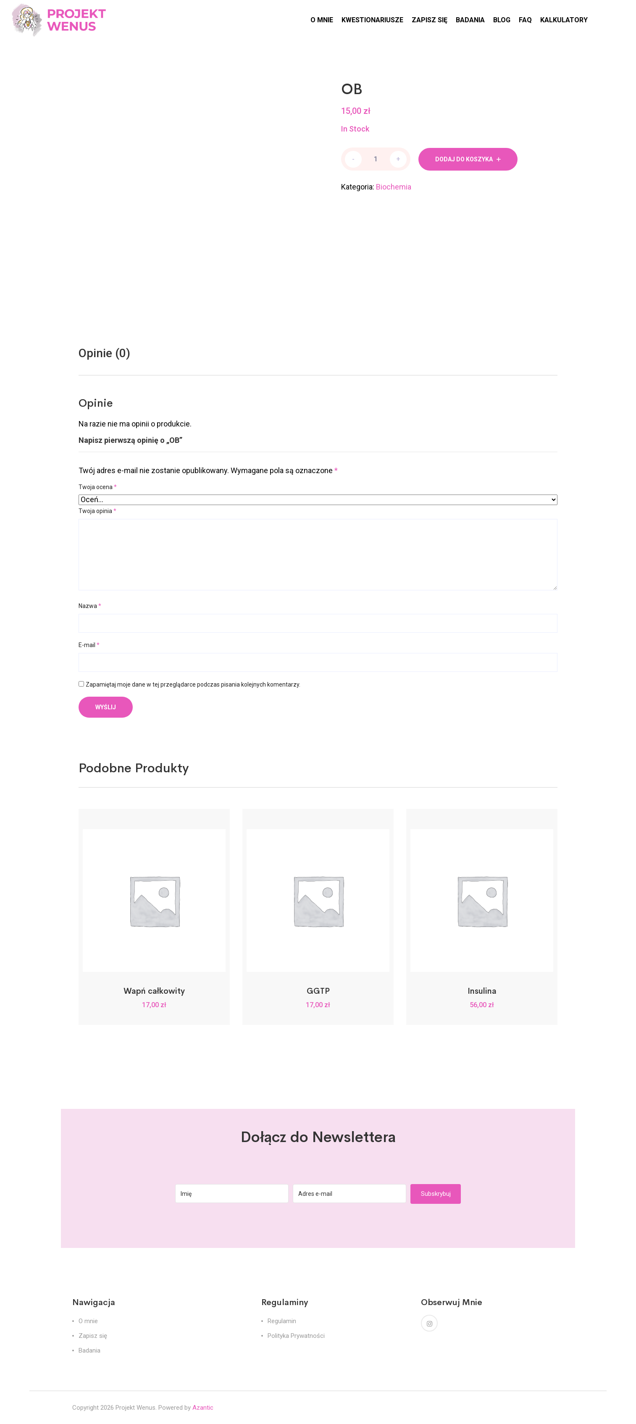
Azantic (202, 1407)
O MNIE (321, 20)
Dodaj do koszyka (464, 159)
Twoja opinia (97, 511)
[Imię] (232, 1193)
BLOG (501, 20)
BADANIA (470, 20)
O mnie (88, 1321)
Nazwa (90, 606)
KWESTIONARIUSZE (372, 20)
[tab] (104, 353)
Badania (89, 1350)
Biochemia (393, 186)
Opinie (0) (104, 353)
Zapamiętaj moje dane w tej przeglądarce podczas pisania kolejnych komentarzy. (193, 684)
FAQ (525, 20)
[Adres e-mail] (349, 1193)
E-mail (89, 645)
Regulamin (282, 1321)
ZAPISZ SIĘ (429, 20)
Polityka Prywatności (296, 1336)
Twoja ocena (98, 487)
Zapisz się (93, 1336)
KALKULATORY (564, 20)
